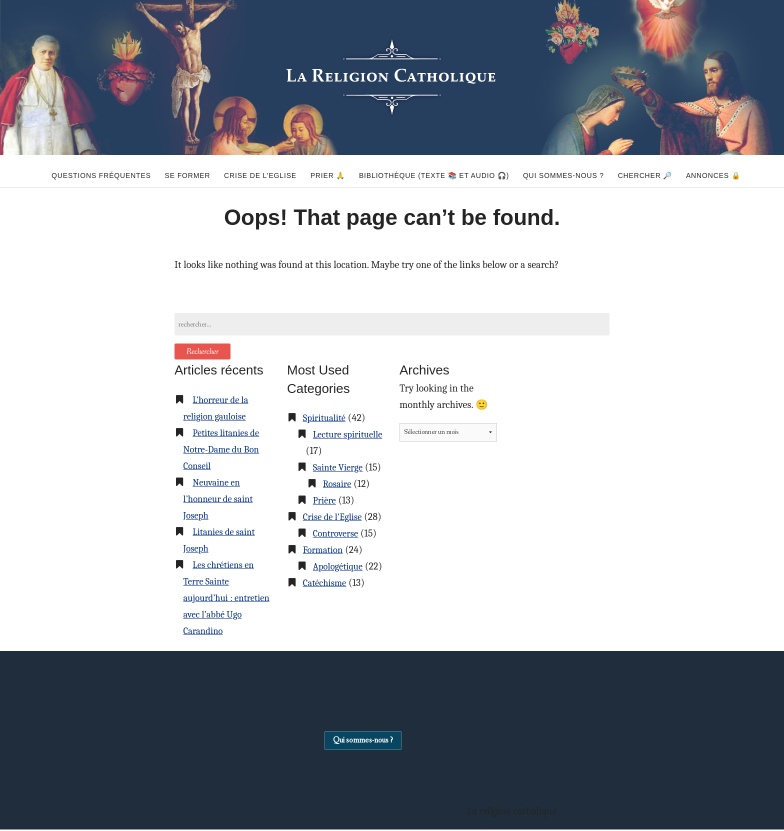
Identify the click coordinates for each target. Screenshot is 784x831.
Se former (164, 171)
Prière (325, 516)
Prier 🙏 (320, 171)
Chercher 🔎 (661, 171)
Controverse (337, 566)
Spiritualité (326, 418)
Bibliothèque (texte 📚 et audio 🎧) (434, 171)
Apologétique (340, 599)
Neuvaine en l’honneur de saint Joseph (222, 498)
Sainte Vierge (340, 467)
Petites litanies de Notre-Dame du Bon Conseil (225, 449)
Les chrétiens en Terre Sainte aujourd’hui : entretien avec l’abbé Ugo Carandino (226, 597)
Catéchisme (326, 632)
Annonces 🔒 (737, 171)
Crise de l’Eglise (244, 171)
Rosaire (338, 500)
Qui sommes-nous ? (571, 171)
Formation (324, 582)
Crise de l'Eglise (335, 533)
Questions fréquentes (70, 171)
